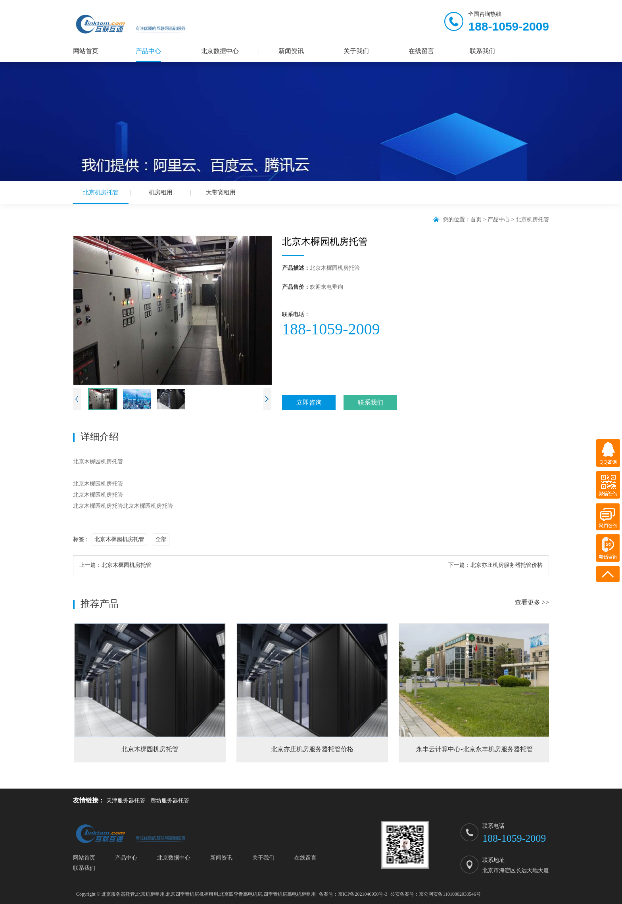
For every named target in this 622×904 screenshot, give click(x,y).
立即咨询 (309, 402)
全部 (161, 539)
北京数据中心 (220, 51)
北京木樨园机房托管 (119, 539)
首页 (476, 220)
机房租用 (161, 192)
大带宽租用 (221, 192)
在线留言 (421, 51)
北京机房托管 (101, 196)
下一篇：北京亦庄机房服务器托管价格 (495, 565)
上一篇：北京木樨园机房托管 (115, 565)
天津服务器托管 (125, 801)
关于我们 (356, 51)
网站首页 (85, 51)
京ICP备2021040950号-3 (363, 894)
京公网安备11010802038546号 (450, 894)
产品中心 (148, 51)
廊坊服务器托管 (169, 801)
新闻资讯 (291, 51)
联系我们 (482, 51)
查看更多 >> (532, 602)
